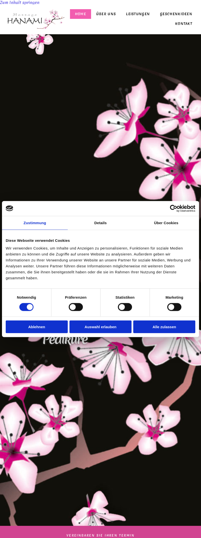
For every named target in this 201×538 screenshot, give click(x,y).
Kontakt (184, 24)
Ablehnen (36, 327)
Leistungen (140, 14)
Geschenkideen (177, 14)
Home (85, 14)
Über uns (110, 14)
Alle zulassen (164, 327)
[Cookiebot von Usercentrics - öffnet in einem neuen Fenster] (173, 208)
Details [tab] (100, 222)
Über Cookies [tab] (166, 222)
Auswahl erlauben (100, 327)
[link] (140, 14)
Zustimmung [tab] (35, 222)
